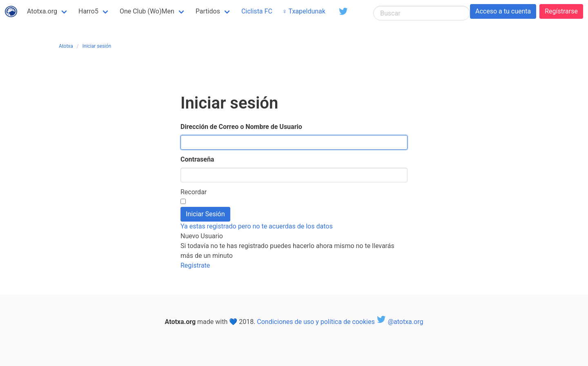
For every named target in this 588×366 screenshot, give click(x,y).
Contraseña (197, 159)
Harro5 (88, 11)
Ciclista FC (256, 11)
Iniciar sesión (96, 46)
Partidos (208, 11)
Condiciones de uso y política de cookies (315, 322)
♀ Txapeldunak (303, 11)
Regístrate (195, 265)
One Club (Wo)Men (147, 11)
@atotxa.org (399, 322)
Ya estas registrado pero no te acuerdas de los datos (256, 226)
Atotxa (66, 46)
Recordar (193, 192)
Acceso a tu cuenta (503, 11)
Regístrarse (561, 11)
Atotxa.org (42, 11)
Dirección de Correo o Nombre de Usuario (241, 127)
